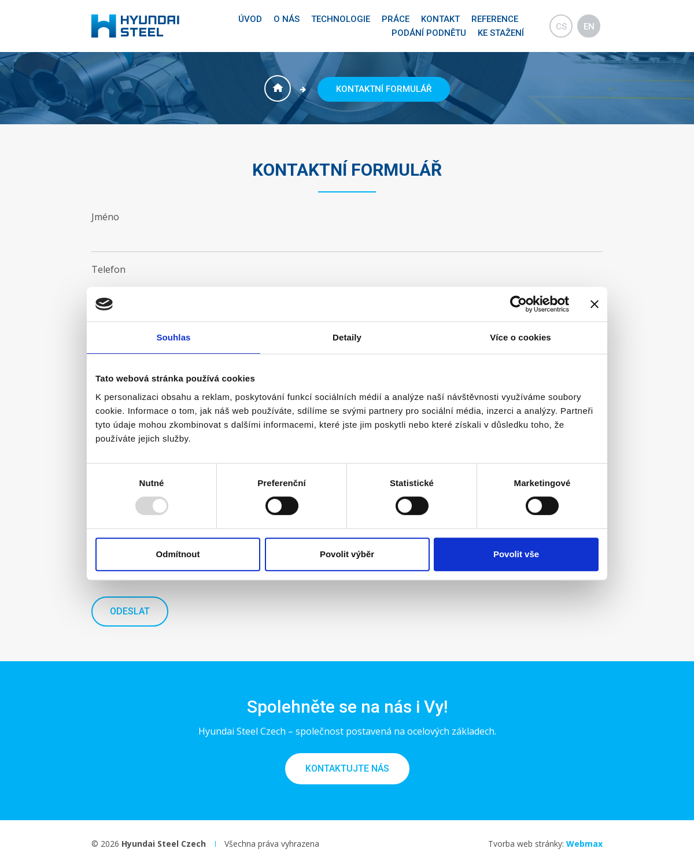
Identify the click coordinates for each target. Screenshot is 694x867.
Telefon (108, 269)
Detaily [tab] (347, 337)
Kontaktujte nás (347, 768)
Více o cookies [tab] (520, 337)
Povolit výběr (347, 554)
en (589, 26)
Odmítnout (178, 554)
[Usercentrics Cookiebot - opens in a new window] (518, 304)
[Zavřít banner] (594, 304)
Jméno (105, 216)
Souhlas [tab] (173, 337)
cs (561, 26)
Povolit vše (516, 554)
